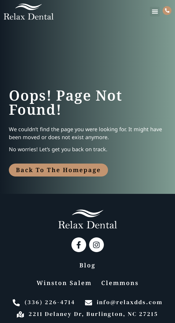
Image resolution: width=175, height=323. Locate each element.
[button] (155, 11)
